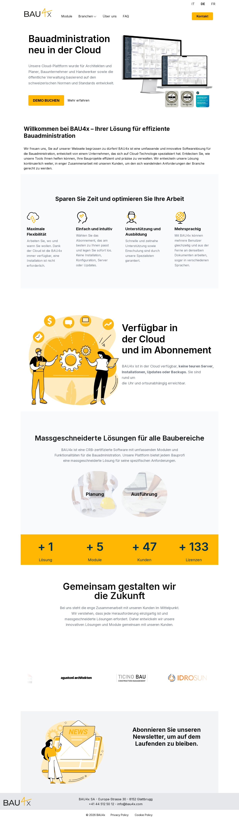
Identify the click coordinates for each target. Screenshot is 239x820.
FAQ (126, 16)
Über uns (110, 16)
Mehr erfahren (78, 100)
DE (203, 4)
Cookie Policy (144, 815)
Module (66, 16)
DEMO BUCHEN (46, 100)
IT (193, 4)
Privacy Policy (120, 815)
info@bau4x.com (129, 804)
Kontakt (202, 16)
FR (213, 4)
